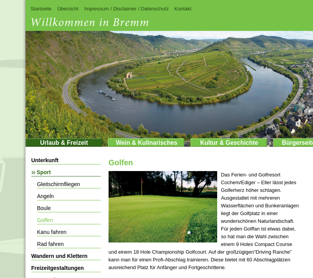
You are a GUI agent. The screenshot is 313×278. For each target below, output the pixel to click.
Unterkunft (45, 160)
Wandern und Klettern (59, 256)
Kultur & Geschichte (229, 142)
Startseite (41, 9)
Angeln (45, 196)
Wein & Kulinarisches (146, 142)
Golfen (45, 220)
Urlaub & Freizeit (64, 142)
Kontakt (182, 9)
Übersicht (67, 9)
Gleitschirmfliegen (58, 184)
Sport (44, 172)
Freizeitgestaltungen (57, 268)
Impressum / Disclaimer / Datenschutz (126, 9)
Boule (44, 208)
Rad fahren (50, 244)
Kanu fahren (51, 232)
